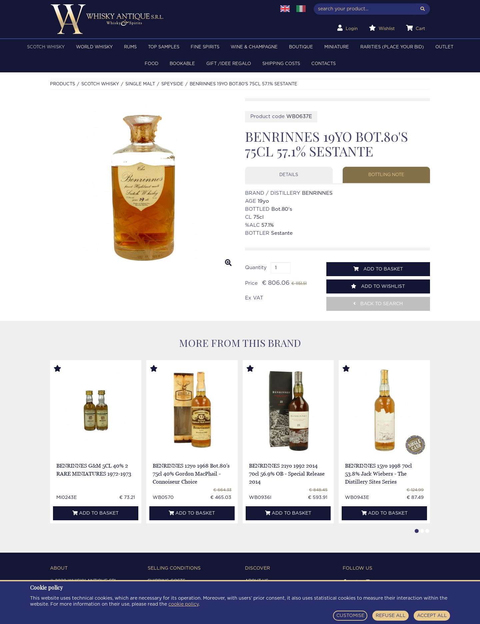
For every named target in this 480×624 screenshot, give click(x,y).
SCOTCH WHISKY (46, 47)
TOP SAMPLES (163, 47)
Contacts (323, 64)
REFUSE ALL (391, 615)
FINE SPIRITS (205, 47)
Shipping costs (281, 64)
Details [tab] (288, 175)
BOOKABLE (182, 64)
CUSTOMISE (350, 615)
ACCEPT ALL (432, 615)
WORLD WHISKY (94, 47)
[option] (142, 184)
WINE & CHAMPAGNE (254, 47)
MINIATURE (336, 47)
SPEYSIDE (172, 84)
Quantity (256, 267)
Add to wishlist (378, 286)
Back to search (378, 303)
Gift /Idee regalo (228, 64)
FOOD (151, 64)
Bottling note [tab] (386, 175)
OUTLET (444, 47)
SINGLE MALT (140, 84)
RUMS (130, 47)
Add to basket (378, 268)
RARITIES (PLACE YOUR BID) (392, 47)
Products (62, 84)
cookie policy (183, 604)
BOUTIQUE (301, 47)
